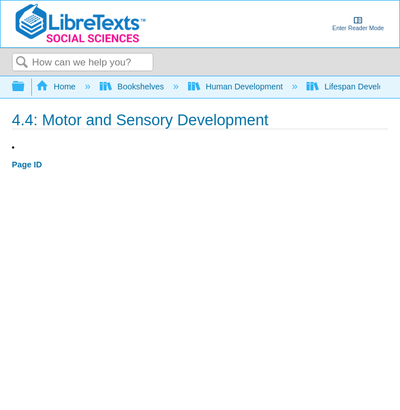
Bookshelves (133, 86)
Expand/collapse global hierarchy (26, 87)
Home (57, 86)
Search (22, 63)
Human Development (236, 86)
